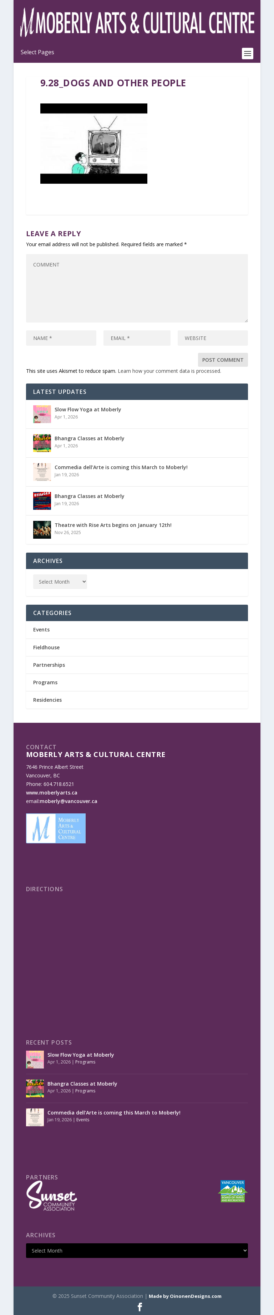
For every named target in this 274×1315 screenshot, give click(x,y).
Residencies (47, 699)
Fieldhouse (46, 647)
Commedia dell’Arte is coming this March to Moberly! (121, 467)
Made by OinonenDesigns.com (185, 1296)
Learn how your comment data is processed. (169, 370)
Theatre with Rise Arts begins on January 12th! (113, 525)
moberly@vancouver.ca (68, 801)
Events (41, 629)
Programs (45, 682)
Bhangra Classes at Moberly (90, 438)
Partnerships (49, 664)
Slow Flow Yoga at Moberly (88, 409)
